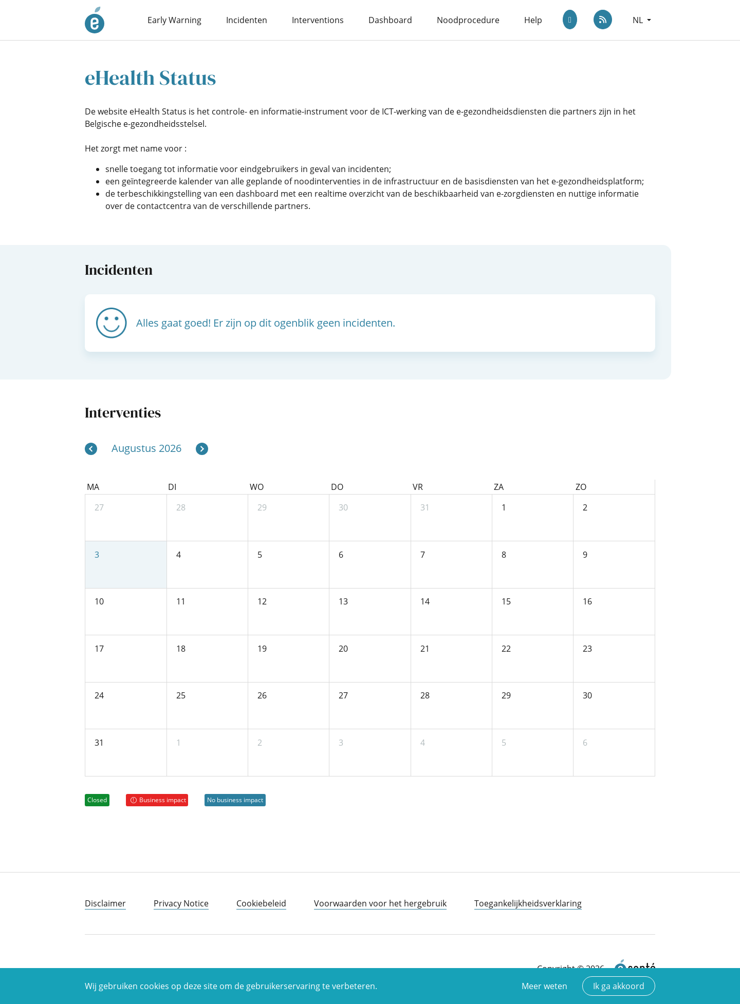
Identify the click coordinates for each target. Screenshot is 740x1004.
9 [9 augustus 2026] (585, 554)
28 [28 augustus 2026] (425, 695)
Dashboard (390, 20)
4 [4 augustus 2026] (178, 554)
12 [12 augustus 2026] (262, 601)
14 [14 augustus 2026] (425, 601)
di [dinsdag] (172, 486)
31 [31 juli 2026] (425, 507)
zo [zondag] (581, 486)
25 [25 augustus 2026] (181, 695)
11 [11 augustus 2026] (181, 601)
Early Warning (174, 20)
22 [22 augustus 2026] (506, 648)
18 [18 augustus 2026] (181, 648)
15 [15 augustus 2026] (506, 601)
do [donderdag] (337, 486)
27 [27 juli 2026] (99, 507)
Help (533, 20)
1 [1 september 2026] (178, 742)
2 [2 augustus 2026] (585, 507)
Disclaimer (105, 903)
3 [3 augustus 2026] (97, 554)
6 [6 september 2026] (585, 742)
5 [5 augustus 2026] (259, 554)
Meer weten (544, 986)
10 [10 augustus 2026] (99, 601)
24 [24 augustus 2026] (99, 695)
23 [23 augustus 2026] (587, 648)
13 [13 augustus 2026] (343, 601)
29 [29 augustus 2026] (506, 695)
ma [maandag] (93, 486)
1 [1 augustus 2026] (504, 507)
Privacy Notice (181, 903)
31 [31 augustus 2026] (99, 742)
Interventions (318, 20)
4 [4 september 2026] (422, 742)
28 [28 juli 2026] (181, 507)
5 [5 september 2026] (504, 742)
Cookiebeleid (261, 903)
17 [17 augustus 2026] (99, 648)
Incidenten (246, 20)
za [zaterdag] (499, 486)
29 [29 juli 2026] (262, 507)
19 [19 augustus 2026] (262, 648)
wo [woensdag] (257, 486)
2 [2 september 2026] (259, 742)
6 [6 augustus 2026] (341, 554)
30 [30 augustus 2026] (587, 695)
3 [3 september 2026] (341, 742)
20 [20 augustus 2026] (343, 648)
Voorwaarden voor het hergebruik (380, 903)
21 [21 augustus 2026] (425, 648)
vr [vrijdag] (418, 486)
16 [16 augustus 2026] (587, 601)
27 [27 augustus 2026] (343, 695)
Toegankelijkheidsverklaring (528, 903)
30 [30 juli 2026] (343, 507)
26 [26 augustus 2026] (262, 695)
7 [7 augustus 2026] (422, 554)
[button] (641, 20)
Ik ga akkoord (618, 986)
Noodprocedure (468, 20)
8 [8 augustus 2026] (504, 554)
